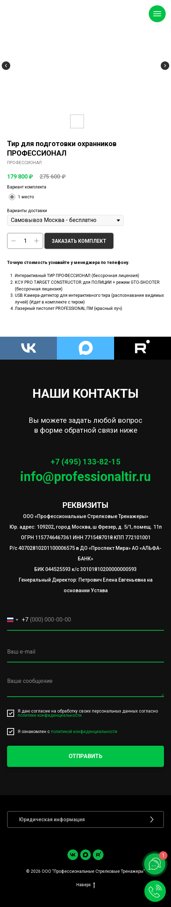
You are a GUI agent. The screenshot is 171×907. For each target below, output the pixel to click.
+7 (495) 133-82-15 (85, 461)
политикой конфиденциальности (84, 731)
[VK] (28, 348)
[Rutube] (142, 348)
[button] (85, 819)
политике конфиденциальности (50, 715)
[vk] (72, 854)
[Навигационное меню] (157, 13)
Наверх (85, 885)
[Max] (85, 348)
